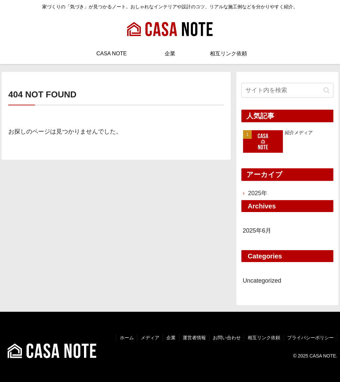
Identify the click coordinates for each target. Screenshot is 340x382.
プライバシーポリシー (310, 337)
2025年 (257, 193)
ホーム (127, 337)
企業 (171, 337)
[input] (287, 90)
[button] (326, 90)
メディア (150, 337)
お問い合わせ (227, 337)
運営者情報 (194, 337)
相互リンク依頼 (264, 337)
